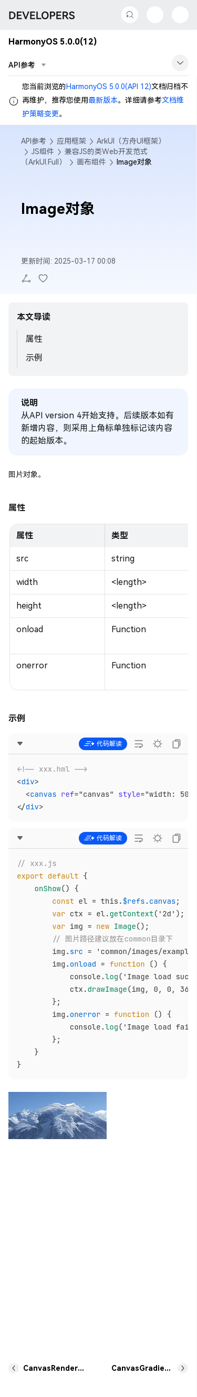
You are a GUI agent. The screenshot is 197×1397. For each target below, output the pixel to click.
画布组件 (91, 162)
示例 (34, 358)
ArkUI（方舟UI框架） (131, 141)
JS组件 (43, 151)
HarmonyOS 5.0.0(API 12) (108, 86)
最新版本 (103, 100)
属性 (34, 339)
